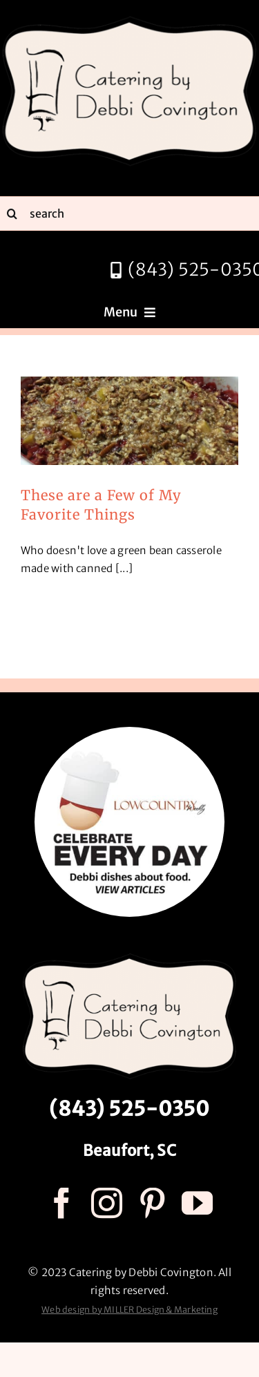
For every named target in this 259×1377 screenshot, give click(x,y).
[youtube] (197, 1203)
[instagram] (106, 1203)
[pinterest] (152, 1203)
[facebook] (61, 1203)
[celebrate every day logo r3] (129, 732)
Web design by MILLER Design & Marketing (129, 1309)
